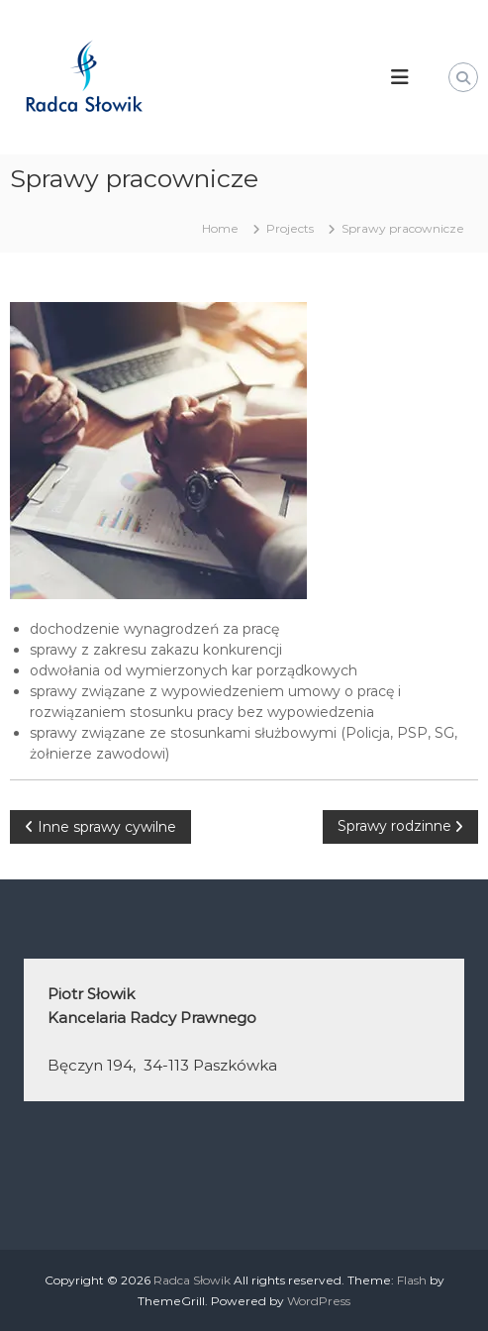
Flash (412, 1280)
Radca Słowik (192, 1280)
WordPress (318, 1300)
